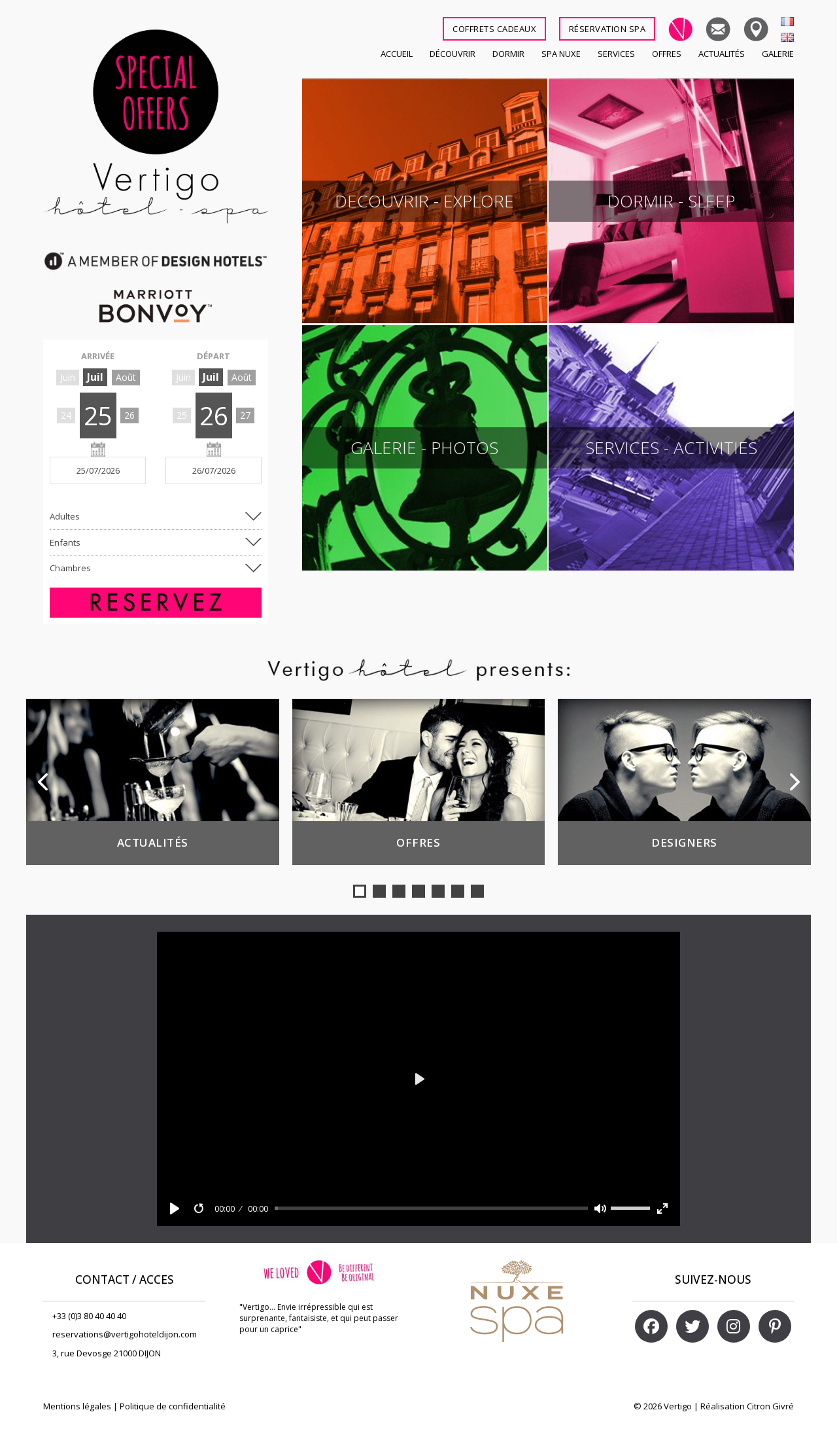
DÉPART (213, 356)
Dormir (508, 54)
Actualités (721, 54)
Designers (684, 842)
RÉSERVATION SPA (607, 29)
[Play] (174, 1208)
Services (616, 54)
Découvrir (452, 54)
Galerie (778, 54)
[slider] (432, 1208)
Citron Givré (770, 1406)
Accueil (397, 54)
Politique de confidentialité (173, 1406)
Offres (666, 54)
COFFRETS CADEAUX (494, 29)
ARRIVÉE (97, 356)
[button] (359, 891)
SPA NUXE (561, 54)
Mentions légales (77, 1406)
